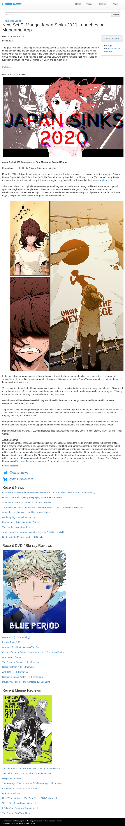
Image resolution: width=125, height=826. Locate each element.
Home (78, 4)
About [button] (116, 4)
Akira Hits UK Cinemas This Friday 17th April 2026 (26, 512)
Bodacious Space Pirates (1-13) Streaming (22, 677)
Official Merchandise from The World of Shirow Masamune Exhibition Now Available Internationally (48, 492)
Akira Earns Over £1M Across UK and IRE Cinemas (26, 502)
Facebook (20, 461)
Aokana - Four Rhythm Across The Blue (21, 647)
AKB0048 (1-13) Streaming (15, 672)
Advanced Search (13, 21)
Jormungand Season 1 (13, 657)
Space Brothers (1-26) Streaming (17, 667)
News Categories (112, 38)
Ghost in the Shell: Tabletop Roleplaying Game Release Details (32, 497)
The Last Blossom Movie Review (17, 527)
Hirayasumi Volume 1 (12, 778)
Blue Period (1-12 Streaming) (16, 637)
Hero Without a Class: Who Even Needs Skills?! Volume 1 (29, 798)
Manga (108, 45)
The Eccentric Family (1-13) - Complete (20, 662)
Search (116, 15)
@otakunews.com (21, 479)
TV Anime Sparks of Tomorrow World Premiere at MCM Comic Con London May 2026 (42, 507)
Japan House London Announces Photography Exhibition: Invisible (33, 532)
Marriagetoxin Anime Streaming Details (20, 522)
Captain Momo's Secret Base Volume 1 (20, 788)
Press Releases (112, 48)
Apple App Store (107, 180)
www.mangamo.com (75, 461)
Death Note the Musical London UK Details (22, 537)
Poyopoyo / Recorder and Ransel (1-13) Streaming (26, 682)
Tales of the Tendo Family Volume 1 (19, 803)
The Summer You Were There (16, 813)
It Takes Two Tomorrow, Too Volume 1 (20, 808)
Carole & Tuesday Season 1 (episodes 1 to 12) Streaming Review (33, 652)
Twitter (29, 461)
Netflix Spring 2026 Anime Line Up (18, 517)
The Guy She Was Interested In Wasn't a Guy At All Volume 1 (31, 768)
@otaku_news (18, 472)
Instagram (41, 461)
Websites (109, 51)
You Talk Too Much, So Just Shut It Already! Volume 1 (27, 773)
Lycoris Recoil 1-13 (11, 642)
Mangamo (37, 47)
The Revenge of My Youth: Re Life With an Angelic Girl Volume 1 (32, 783)
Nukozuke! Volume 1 (12, 793)
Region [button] (103, 4)
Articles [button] (90, 4)
